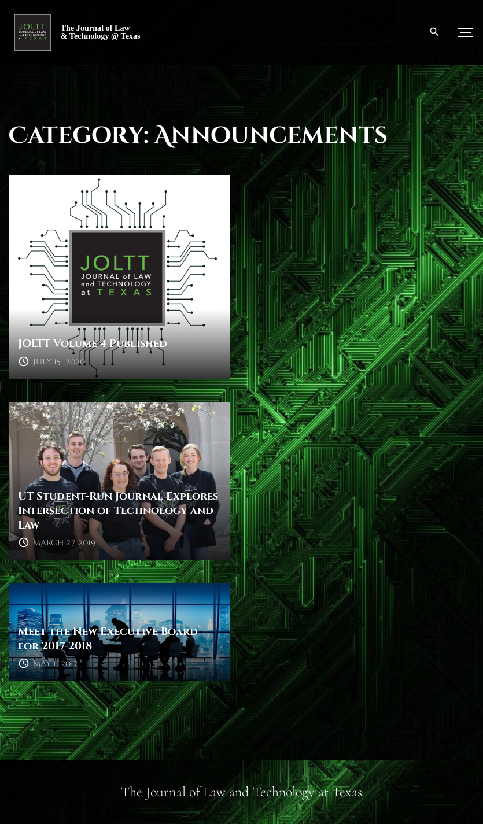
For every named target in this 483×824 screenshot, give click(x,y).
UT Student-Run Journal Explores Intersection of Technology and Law (118, 510)
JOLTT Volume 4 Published (92, 344)
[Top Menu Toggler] (465, 32)
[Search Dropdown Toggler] (434, 32)
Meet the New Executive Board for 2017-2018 (108, 639)
